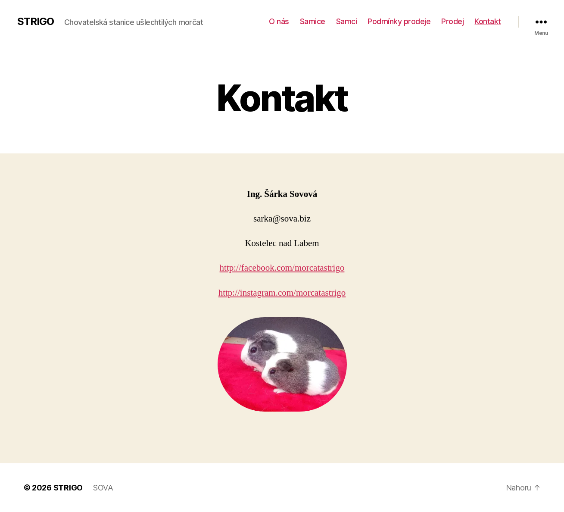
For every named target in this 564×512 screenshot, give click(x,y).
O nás (279, 21)
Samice (312, 21)
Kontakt (487, 21)
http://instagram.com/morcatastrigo (282, 293)
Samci (346, 21)
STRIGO (35, 21)
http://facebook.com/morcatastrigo (282, 268)
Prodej (452, 21)
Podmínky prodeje (399, 21)
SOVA (103, 487)
